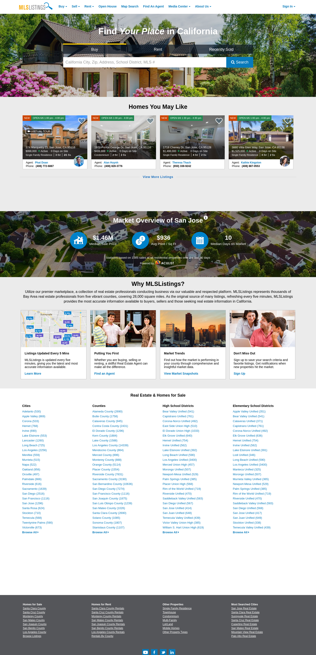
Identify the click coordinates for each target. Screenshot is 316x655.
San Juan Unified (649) (247, 517)
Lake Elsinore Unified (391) (250, 450)
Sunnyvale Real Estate (244, 616)
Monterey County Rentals (106, 616)
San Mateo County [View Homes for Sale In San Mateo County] (34, 620)
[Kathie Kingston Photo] (284, 159)
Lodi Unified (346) (244, 455)
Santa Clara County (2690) (109, 513)
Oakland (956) (31, 469)
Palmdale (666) (31, 479)
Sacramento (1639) (34, 488)
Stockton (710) (31, 513)
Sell (74, 6)
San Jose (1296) (32, 503)
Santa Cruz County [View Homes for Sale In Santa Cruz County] (34, 612)
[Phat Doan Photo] (78, 159)
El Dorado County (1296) (108, 430)
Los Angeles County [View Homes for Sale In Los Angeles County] (34, 632)
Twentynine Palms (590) (37, 522)
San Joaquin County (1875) (109, 498)
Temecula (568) (32, 517)
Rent (87, 6)
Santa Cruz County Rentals (107, 612)
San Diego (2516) (33, 493)
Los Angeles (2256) (34, 450)
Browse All (30, 532)
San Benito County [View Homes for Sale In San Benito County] (34, 628)
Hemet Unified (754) (175, 440)
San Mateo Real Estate (244, 628)
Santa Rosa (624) (33, 508)
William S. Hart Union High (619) (183, 527)
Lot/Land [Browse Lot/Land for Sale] (168, 624)
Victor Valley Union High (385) (182, 522)
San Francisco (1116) (35, 498)
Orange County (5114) (106, 464)
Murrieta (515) (31, 459)
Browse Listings (32, 636)
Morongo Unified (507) (177, 469)
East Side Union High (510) (180, 426)
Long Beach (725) (33, 445)
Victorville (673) (32, 527)
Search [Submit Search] (239, 62)
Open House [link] (108, 6)
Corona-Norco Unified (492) (180, 421)
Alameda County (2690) (107, 411)
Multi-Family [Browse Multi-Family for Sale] (170, 620)
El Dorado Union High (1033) (181, 430)
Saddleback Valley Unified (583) (183, 498)
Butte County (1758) (105, 416)
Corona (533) (30, 421)
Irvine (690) (29, 430)
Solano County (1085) (106, 517)
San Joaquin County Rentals (108, 624)
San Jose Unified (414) (177, 508)
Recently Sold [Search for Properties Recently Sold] (221, 49)
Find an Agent (104, 373)
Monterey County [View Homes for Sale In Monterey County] (33, 616)
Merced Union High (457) (178, 464)
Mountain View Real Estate (247, 632)
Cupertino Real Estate (244, 624)
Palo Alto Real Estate (243, 636)
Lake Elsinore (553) (34, 435)
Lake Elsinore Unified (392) (180, 450)
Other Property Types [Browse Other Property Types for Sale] (175, 632)
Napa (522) (29, 464)
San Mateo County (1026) (108, 508)
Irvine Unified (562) (175, 445)
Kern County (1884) (104, 435)
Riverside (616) (31, 484)
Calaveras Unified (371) (248, 421)
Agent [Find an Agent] (153, 6)
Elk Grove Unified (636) (247, 435)
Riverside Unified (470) (177, 493)
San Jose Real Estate (244, 608)
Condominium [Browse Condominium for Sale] (171, 616)
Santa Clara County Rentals (108, 608)
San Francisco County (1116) (110, 493)
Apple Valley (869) (33, 416)
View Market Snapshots (181, 373)
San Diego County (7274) (108, 488)
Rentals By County (102, 636)
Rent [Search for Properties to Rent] (158, 49)
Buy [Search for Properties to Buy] (94, 49)
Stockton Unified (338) (247, 522)
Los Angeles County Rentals (108, 632)
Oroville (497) (30, 474)
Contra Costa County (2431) (110, 426)
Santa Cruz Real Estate (245, 620)
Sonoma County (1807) (107, 522)
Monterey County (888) (107, 459)
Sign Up (239, 373)
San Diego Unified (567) (178, 503)
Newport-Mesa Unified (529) (180, 474)
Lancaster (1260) (33, 440)
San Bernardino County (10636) (112, 484)
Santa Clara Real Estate (245, 612)
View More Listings (158, 177)
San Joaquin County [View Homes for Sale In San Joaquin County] (35, 624)
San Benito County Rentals (107, 628)
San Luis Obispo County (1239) (112, 503)
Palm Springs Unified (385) (180, 479)
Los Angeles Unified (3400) (180, 459)
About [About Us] (202, 6)
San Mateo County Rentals (107, 620)
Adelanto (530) (31, 411)
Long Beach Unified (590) (179, 455)
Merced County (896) (105, 455)
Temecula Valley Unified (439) (181, 517)
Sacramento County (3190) (109, 479)
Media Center (178, 6)
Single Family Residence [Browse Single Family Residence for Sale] (177, 608)
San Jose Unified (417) (247, 513)
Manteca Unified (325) (247, 469)
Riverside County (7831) (107, 474)
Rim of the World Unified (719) (182, 488)
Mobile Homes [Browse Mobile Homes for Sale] (171, 628)
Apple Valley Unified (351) (249, 411)
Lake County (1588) (104, 440)
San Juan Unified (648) (177, 513)
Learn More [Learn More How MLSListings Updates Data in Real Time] (33, 373)
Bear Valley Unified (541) (178, 411)
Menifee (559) (31, 455)
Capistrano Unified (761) (178, 416)
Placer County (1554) (105, 469)
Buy (61, 6)
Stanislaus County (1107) (108, 527)
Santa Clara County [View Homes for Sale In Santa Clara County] (34, 608)
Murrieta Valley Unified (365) (251, 479)
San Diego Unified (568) (248, 508)
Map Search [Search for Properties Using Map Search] (130, 6)
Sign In (287, 6)
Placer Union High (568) (178, 484)
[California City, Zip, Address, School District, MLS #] (145, 62)
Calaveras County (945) (107, 421)
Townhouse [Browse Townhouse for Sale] (169, 612)
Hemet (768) (30, 426)
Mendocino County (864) (108, 450)
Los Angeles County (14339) (110, 445)
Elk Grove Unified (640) (177, 435)
